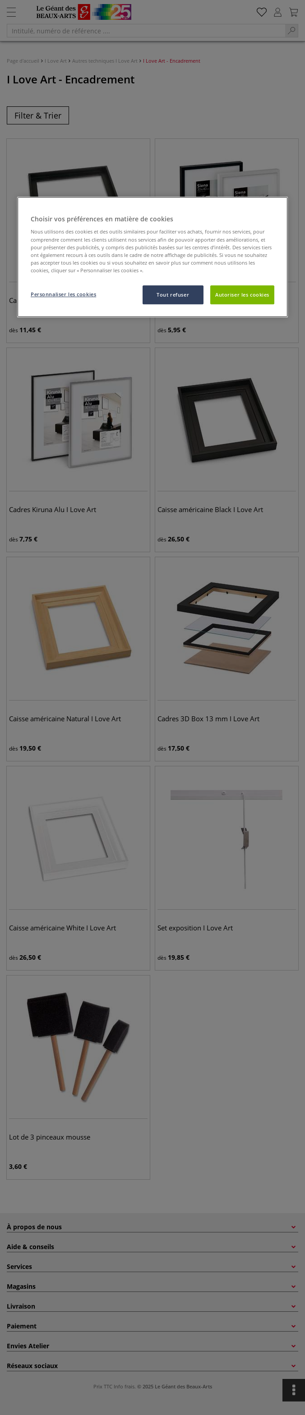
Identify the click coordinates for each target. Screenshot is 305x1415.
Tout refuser (173, 294)
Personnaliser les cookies (63, 294)
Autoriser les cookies (242, 294)
